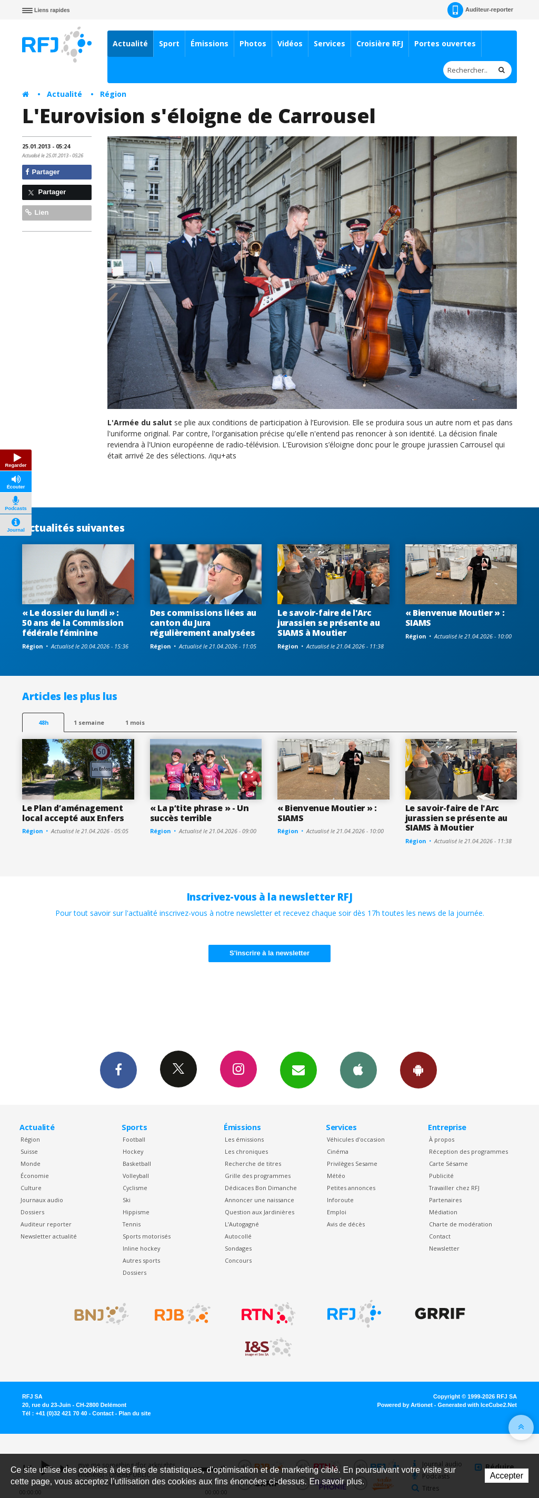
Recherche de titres (253, 1163)
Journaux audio (42, 1199)
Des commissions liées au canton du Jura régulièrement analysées (203, 622)
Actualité (130, 43)
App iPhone (358, 1069)
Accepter (506, 1475)
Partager (42, 172)
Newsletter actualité (49, 1236)
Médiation (443, 1212)
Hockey (133, 1151)
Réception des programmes (468, 1151)
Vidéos (290, 43)
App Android (418, 1069)
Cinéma (337, 1151)
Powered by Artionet (405, 1405)
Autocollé (238, 1236)
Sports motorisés (147, 1236)
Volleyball (136, 1175)
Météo (336, 1175)
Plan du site (134, 1413)
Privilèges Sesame (352, 1163)
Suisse (29, 1151)
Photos (252, 43)
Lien (36, 212)
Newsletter (444, 1248)
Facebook (118, 1069)
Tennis (132, 1224)
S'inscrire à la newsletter (269, 953)
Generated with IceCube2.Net (477, 1405)
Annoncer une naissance (259, 1199)
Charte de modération (460, 1224)
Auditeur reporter (46, 1224)
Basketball (137, 1163)
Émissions (209, 43)
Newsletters (298, 1069)
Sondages (238, 1248)
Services (329, 43)
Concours (238, 1260)
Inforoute (340, 1199)
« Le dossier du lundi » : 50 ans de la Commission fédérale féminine (73, 622)
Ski (127, 1199)
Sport (169, 43)
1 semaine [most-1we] (89, 722)
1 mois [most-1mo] (135, 722)
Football (134, 1139)
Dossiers (32, 1212)
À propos (441, 1139)
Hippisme (136, 1212)
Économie (35, 1175)
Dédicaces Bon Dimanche (261, 1187)
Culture (31, 1187)
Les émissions (244, 1139)
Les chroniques (246, 1151)
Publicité (441, 1175)
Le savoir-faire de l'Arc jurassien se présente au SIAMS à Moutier (328, 622)
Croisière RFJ (379, 43)
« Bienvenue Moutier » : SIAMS (455, 617)
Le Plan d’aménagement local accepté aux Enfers (73, 813)
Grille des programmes (258, 1175)
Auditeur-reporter (480, 10)
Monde (31, 1163)
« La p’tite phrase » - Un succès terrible (199, 813)
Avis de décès (346, 1224)
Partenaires (445, 1199)
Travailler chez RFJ (454, 1187)
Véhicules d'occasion (356, 1139)
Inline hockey (141, 1248)
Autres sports (141, 1260)
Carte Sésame (448, 1163)
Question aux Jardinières (259, 1212)
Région (113, 94)
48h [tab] (43, 722)
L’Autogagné (242, 1224)
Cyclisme (135, 1187)
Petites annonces (351, 1187)
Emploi (336, 1212)
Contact (440, 1236)
